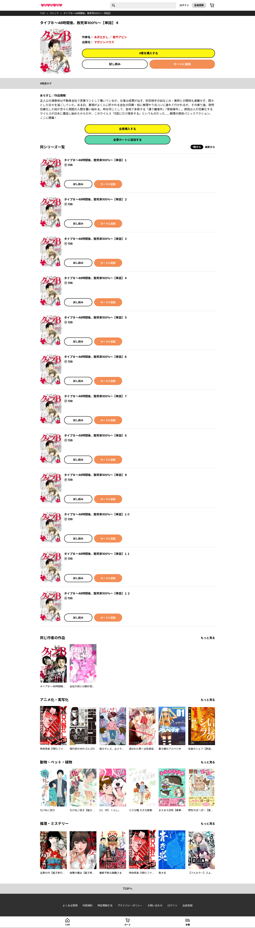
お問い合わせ (155, 905)
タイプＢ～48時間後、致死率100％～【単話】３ (95, 239)
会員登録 (199, 5)
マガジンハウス (104, 42)
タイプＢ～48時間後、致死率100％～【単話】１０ (97, 514)
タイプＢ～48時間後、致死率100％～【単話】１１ (97, 554)
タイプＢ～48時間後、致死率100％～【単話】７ (95, 396)
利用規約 (87, 905)
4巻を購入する (148, 53)
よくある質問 (70, 905)
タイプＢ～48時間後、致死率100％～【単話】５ (95, 317)
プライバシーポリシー (130, 905)
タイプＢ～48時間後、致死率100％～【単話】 (87, 13)
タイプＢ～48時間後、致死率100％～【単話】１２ (97, 593)
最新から (210, 146)
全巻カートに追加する (127, 140)
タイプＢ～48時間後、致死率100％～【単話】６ (95, 357)
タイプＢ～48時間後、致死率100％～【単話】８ (95, 435)
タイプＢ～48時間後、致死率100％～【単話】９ (95, 475)
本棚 (188, 924)
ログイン (184, 5)
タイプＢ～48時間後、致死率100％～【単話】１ (95, 160)
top (42, 13)
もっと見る (208, 638)
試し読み (115, 64)
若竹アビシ (120, 37)
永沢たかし (101, 37)
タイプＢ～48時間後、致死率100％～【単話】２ (95, 199)
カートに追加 (182, 64)
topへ (127, 889)
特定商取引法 (105, 905)
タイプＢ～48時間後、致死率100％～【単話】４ (95, 278)
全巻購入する (127, 129)
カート (127, 924)
